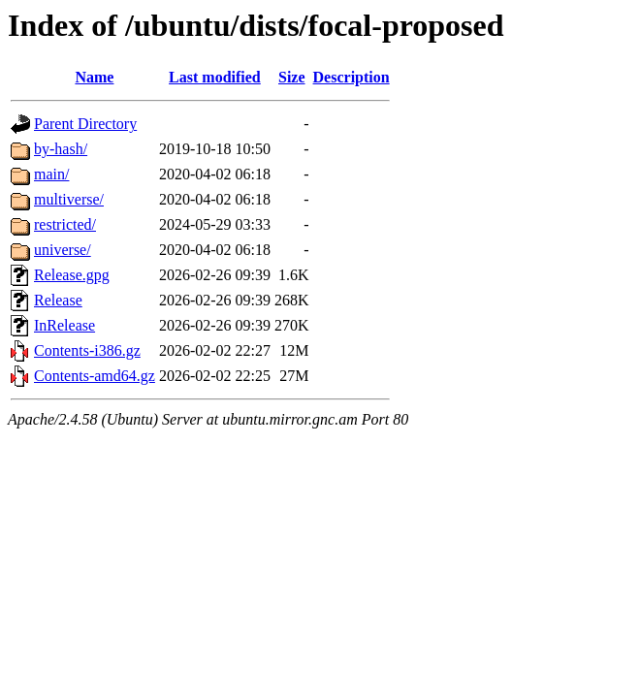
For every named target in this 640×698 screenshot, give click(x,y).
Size (291, 77)
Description (351, 77)
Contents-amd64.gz (94, 375)
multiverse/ (69, 199)
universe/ (62, 249)
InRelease (64, 325)
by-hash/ (60, 149)
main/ (51, 174)
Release (58, 300)
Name (94, 77)
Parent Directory (85, 123)
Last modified (215, 77)
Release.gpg (72, 275)
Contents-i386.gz (87, 350)
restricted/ (65, 224)
